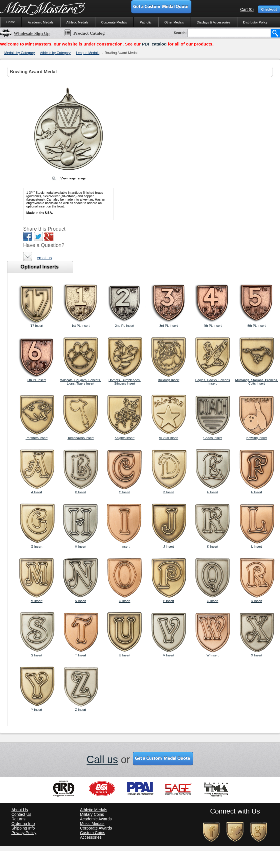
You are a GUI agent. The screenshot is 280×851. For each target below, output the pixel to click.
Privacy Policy (23, 832)
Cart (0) (247, 9)
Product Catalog (84, 33)
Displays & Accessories (213, 22)
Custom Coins (92, 832)
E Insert (212, 492)
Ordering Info (23, 823)
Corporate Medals (114, 22)
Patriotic (145, 22)
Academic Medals (40, 22)
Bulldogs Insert (168, 380)
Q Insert (212, 601)
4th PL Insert (212, 325)
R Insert (256, 601)
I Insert (125, 546)
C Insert (124, 492)
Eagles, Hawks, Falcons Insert (212, 381)
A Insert (36, 492)
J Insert (168, 546)
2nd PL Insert (124, 325)
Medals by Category (19, 53)
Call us (102, 759)
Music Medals (92, 823)
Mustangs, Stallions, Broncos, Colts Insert (256, 381)
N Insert (80, 601)
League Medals (87, 53)
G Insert (36, 546)
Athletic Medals (77, 22)
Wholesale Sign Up (25, 33)
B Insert (80, 492)
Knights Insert (124, 438)
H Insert (80, 546)
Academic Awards (96, 819)
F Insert (256, 492)
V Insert (168, 655)
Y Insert (36, 709)
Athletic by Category (55, 53)
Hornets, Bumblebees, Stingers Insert (125, 381)
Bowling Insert (256, 438)
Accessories (90, 837)
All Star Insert (168, 438)
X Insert (256, 655)
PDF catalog (154, 43)
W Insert (213, 655)
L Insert (256, 546)
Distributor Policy (255, 22)
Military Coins (92, 814)
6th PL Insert (36, 380)
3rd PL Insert (168, 325)
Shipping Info (23, 828)
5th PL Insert (256, 325)
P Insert (168, 601)
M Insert (36, 601)
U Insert (124, 655)
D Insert (168, 492)
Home (10, 22)
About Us (19, 810)
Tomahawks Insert (80, 438)
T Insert (80, 655)
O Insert (124, 601)
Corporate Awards (96, 828)
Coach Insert (212, 438)
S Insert (36, 655)
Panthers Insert (36, 438)
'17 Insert (36, 325)
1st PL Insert (80, 325)
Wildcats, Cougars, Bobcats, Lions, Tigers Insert (80, 381)
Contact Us (21, 814)
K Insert (212, 546)
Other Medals (174, 22)
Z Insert (80, 709)
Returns (18, 819)
